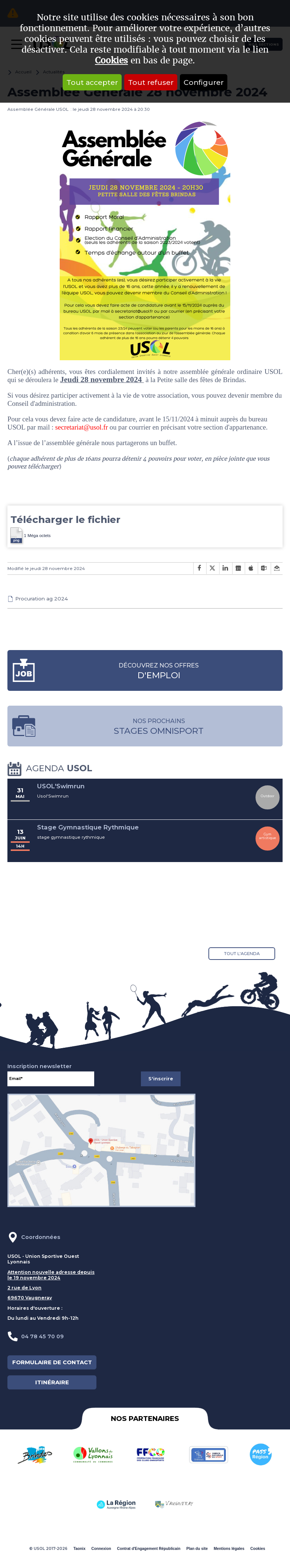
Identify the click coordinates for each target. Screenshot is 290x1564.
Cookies (111, 60)
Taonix (79, 1549)
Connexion (101, 1549)
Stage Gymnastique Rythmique (88, 827)
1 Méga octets (30, 535)
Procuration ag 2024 (41, 599)
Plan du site (197, 1549)
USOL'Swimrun (61, 786)
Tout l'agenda (242, 953)
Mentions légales (229, 1549)
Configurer (204, 82)
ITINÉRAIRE (52, 1382)
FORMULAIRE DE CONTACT (52, 1362)
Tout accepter (92, 82)
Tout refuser (151, 82)
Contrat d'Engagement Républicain (148, 1549)
